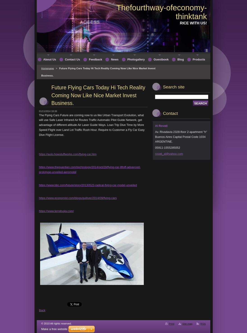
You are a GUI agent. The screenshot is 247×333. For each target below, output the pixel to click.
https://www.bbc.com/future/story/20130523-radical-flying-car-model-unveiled (88, 185)
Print (171, 323)
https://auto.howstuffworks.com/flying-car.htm (67, 154)
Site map (187, 323)
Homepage (47, 68)
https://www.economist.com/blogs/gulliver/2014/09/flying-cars (78, 198)
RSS (203, 323)
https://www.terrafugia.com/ (56, 211)
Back (42, 310)
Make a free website (54, 329)
